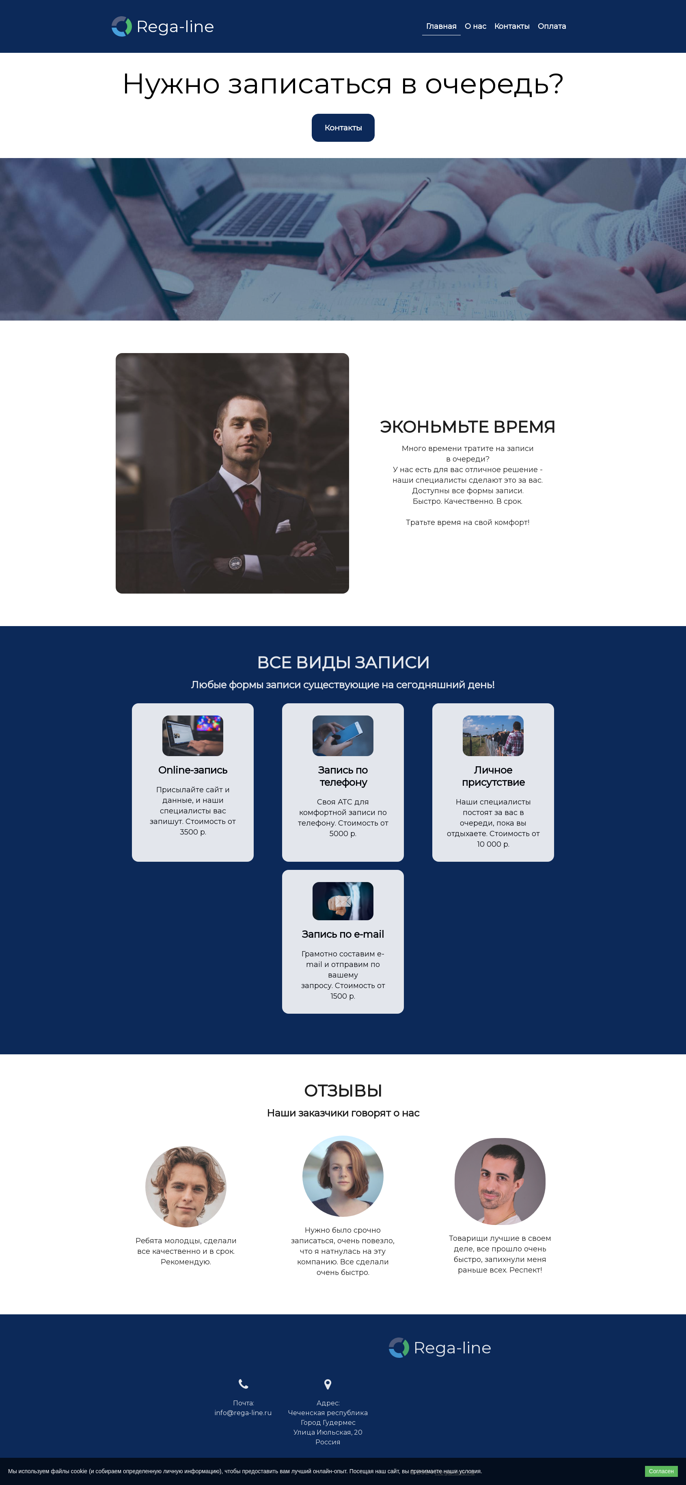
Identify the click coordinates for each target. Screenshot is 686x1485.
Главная (441, 26)
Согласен (661, 1471)
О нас (475, 26)
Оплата (552, 26)
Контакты (512, 26)
